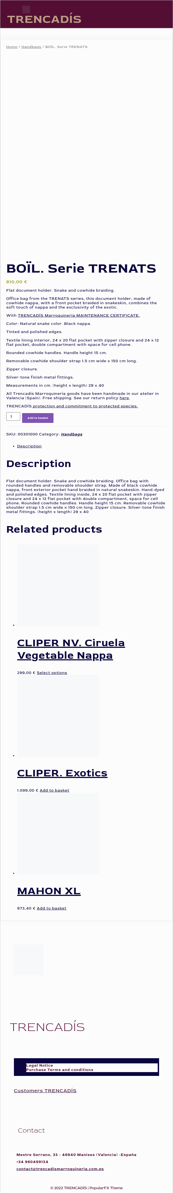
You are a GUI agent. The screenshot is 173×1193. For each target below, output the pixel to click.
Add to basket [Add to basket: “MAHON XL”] (51, 907)
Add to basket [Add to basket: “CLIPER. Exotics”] (54, 789)
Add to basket (38, 417)
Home (11, 47)
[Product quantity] (13, 415)
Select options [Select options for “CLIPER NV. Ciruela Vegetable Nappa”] (52, 671)
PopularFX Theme (106, 1187)
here (124, 397)
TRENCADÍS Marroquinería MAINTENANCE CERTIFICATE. (79, 314)
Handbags (31, 47)
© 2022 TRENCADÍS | (70, 1187)
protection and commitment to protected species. (85, 405)
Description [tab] (29, 445)
